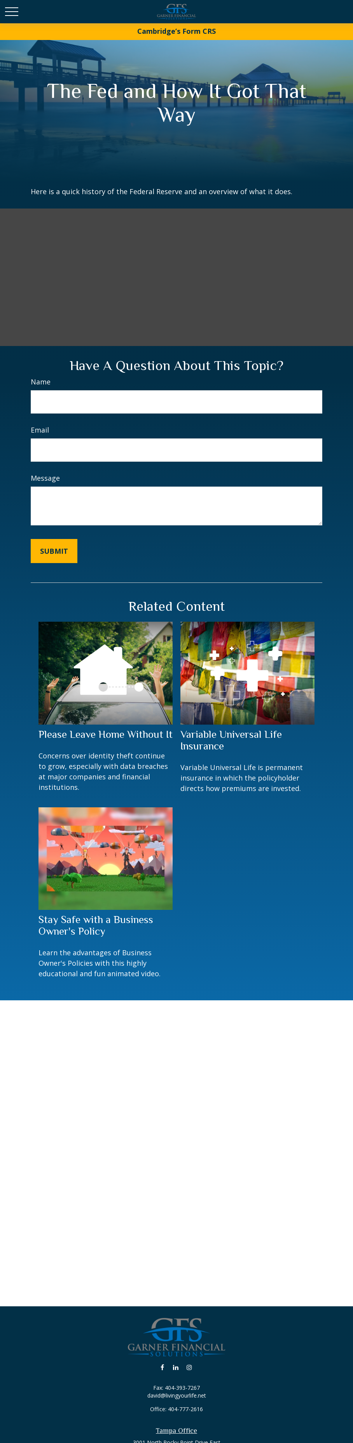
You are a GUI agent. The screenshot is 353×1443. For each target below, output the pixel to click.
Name (41, 381)
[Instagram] (189, 1367)
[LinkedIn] (176, 1367)
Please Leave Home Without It (105, 734)
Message (45, 478)
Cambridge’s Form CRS (176, 31)
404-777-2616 (185, 1409)
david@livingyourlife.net (176, 1395)
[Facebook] (162, 1367)
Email (40, 430)
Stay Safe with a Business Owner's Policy (95, 925)
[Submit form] (54, 551)
